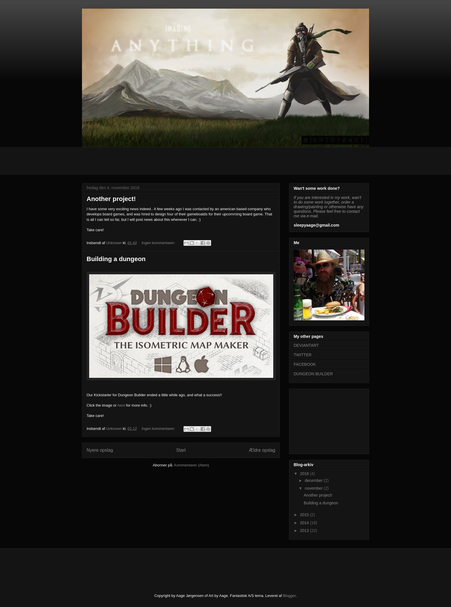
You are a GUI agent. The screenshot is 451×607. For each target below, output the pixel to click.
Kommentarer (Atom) (191, 465)
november (314, 488)
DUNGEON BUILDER (313, 374)
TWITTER (303, 355)
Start (181, 450)
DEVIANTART (306, 345)
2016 (305, 473)
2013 (305, 530)
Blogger (289, 595)
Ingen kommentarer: (159, 243)
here (121, 405)
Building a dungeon (116, 259)
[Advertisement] (186, 160)
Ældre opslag (262, 450)
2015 (305, 514)
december (314, 480)
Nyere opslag (100, 450)
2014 (305, 522)
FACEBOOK (305, 364)
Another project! (111, 198)
